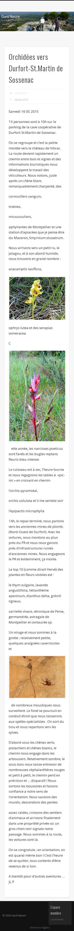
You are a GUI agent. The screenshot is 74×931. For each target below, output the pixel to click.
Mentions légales (40, 927)
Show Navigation (60, 35)
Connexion (57, 919)
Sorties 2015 (21, 99)
